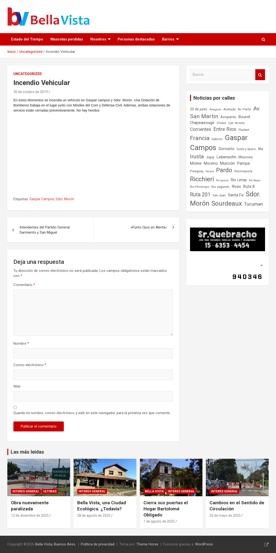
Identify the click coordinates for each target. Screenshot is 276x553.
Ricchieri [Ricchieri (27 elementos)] (202, 179)
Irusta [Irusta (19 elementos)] (197, 156)
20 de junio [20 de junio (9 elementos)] (198, 109)
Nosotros (98, 39)
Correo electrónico (29, 365)
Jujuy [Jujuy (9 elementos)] (210, 157)
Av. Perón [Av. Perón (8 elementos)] (244, 109)
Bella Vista (154, 491)
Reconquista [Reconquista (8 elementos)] (243, 171)
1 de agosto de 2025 (159, 521)
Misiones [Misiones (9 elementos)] (245, 157)
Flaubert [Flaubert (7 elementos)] (243, 130)
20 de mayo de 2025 (225, 515)
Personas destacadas (136, 39)
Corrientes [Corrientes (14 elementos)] (200, 129)
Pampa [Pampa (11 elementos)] (243, 163)
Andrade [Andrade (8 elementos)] (229, 109)
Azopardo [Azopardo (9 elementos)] (228, 117)
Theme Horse (147, 544)
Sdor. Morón (65, 199)
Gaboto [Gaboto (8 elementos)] (217, 139)
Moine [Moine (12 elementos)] (195, 163)
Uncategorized (27, 74)
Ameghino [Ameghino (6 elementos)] (215, 109)
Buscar (260, 74)
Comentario (24, 285)
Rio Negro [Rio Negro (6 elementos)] (254, 180)
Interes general (25, 491)
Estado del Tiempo (27, 39)
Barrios (168, 39)
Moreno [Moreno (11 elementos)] (211, 163)
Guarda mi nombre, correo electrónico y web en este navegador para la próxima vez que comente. (92, 413)
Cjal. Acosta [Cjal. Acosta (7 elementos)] (236, 123)
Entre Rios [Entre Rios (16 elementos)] (224, 129)
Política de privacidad (97, 544)
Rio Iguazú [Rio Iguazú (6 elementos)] (222, 180)
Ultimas (50, 491)
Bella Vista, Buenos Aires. (55, 544)
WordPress (204, 544)
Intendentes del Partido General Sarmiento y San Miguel (44, 230)
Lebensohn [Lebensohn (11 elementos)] (226, 157)
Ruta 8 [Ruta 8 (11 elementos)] (249, 186)
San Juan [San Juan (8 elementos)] (219, 195)
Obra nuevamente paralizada (30, 506)
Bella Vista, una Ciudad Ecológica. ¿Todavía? (101, 506)
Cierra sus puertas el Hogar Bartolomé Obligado (165, 508)
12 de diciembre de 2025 (30, 515)
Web (16, 386)
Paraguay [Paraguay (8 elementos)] (196, 171)
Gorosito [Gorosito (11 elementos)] (226, 148)
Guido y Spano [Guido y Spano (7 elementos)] (246, 149)
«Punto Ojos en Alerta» (148, 227)
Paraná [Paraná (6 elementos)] (210, 171)
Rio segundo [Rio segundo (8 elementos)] (220, 187)
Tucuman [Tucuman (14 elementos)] (253, 204)
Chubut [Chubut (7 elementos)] (221, 123)
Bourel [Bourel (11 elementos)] (244, 116)
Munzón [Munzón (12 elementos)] (227, 163)
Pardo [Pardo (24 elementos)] (224, 170)
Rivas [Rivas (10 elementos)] (236, 186)
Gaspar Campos (41, 199)
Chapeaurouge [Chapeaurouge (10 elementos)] (202, 123)
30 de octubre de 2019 (30, 92)
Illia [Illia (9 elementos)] (260, 149)
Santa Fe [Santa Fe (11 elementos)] (236, 195)
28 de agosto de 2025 (93, 515)
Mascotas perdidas (66, 39)
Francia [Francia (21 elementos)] (199, 138)
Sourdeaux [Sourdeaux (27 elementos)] (226, 203)
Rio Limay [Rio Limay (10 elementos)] (239, 180)
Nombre (21, 343)
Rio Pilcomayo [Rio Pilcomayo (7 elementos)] (199, 187)
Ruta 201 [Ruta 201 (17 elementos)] (200, 194)
